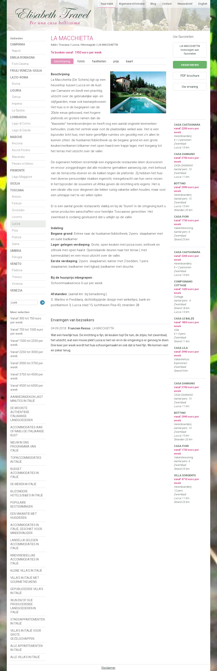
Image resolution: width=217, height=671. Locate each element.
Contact (167, 3)
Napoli (16, 50)
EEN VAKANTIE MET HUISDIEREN (23, 515)
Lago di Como (21, 123)
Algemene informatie (132, 3)
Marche (16, 137)
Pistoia (16, 237)
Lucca (16, 223)
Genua (16, 97)
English (202, 3)
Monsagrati (88, 44)
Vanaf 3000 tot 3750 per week (26, 365)
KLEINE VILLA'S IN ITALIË (26, 570)
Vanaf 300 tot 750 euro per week (25, 320)
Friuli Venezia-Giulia (26, 70)
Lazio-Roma (19, 77)
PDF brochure (190, 76)
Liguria (15, 90)
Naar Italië (107, 3)
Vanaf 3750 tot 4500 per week (26, 376)
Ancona (17, 143)
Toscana (17, 190)
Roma (16, 83)
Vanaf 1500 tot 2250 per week (26, 342)
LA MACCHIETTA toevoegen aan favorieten (190, 49)
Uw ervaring (190, 87)
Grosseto (18, 210)
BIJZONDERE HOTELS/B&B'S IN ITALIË (26, 493)
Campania (17, 44)
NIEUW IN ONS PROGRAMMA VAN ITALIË (23, 446)
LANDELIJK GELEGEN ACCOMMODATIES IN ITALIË (24, 544)
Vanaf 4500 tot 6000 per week (26, 387)
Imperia (17, 103)
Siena (15, 244)
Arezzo (16, 196)
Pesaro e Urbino (22, 163)
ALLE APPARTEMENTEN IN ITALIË (26, 648)
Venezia (16, 290)
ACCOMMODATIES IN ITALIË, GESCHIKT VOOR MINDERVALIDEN (26, 529)
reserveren (190, 65)
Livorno (17, 217)
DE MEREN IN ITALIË (23, 484)
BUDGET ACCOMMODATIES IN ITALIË (24, 473)
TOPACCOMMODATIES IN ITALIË (25, 459)
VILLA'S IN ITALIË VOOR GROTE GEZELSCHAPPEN (25, 634)
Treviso (17, 277)
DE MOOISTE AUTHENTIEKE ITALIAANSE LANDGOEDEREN (21, 414)
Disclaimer (108, 668)
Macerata (18, 157)
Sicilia (15, 183)
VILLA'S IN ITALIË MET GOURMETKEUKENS (24, 579)
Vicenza (17, 283)
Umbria (15, 250)
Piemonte (17, 170)
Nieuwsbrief (185, 3)
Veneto (15, 264)
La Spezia (18, 110)
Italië (54, 44)
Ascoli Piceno (21, 150)
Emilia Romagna (22, 57)
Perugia (17, 257)
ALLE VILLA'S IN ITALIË (25, 657)
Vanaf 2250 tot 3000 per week (26, 354)
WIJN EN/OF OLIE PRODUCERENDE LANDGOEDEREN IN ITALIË (23, 606)
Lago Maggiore (22, 176)
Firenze (16, 203)
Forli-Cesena (20, 64)
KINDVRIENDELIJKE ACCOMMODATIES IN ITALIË (24, 559)
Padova (17, 270)
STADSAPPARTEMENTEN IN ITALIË (27, 621)
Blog (153, 3)
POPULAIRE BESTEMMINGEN (21, 504)
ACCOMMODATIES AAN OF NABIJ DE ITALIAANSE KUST (27, 431)
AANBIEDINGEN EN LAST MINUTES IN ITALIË (26, 399)
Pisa (15, 230)
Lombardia (18, 117)
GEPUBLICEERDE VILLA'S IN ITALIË (26, 591)
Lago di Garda (21, 130)
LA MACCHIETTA (108, 44)
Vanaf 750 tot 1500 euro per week (26, 331)
